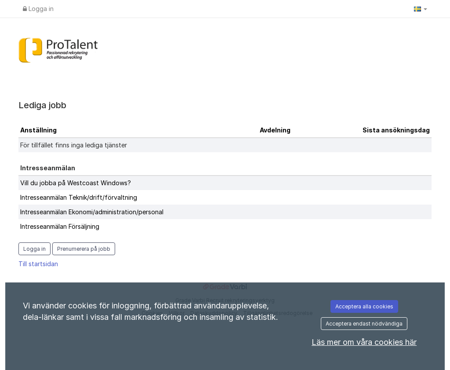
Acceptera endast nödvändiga (364, 323)
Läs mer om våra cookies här (364, 342)
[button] (421, 9)
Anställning (38, 130)
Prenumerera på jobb (83, 248)
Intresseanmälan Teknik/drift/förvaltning (78, 197)
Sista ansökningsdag (396, 130)
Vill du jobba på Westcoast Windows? (75, 183)
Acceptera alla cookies (364, 306)
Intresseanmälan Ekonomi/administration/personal (91, 212)
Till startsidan (38, 263)
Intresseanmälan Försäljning (59, 226)
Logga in (38, 8)
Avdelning (275, 130)
